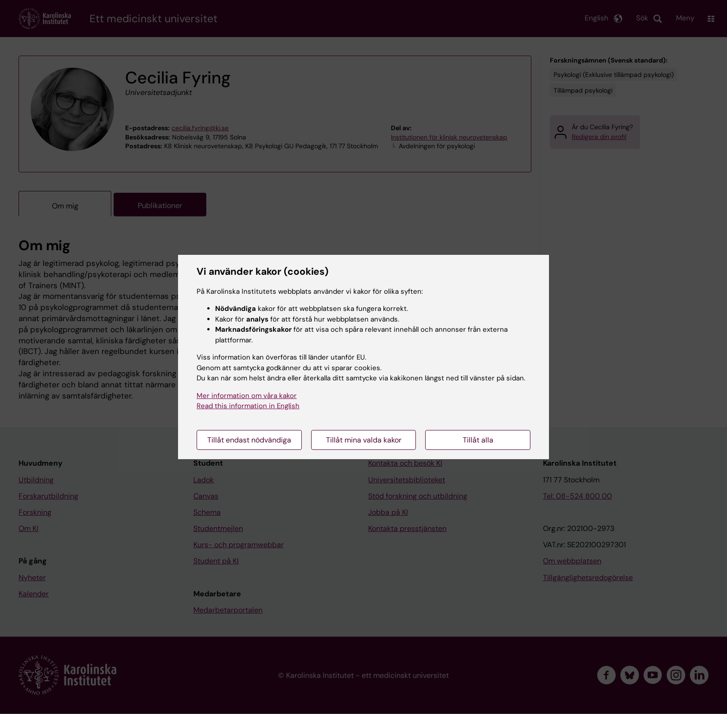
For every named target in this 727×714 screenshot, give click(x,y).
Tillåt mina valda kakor (364, 440)
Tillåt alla (478, 440)
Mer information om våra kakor (247, 395)
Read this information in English (248, 406)
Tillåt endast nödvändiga (249, 440)
